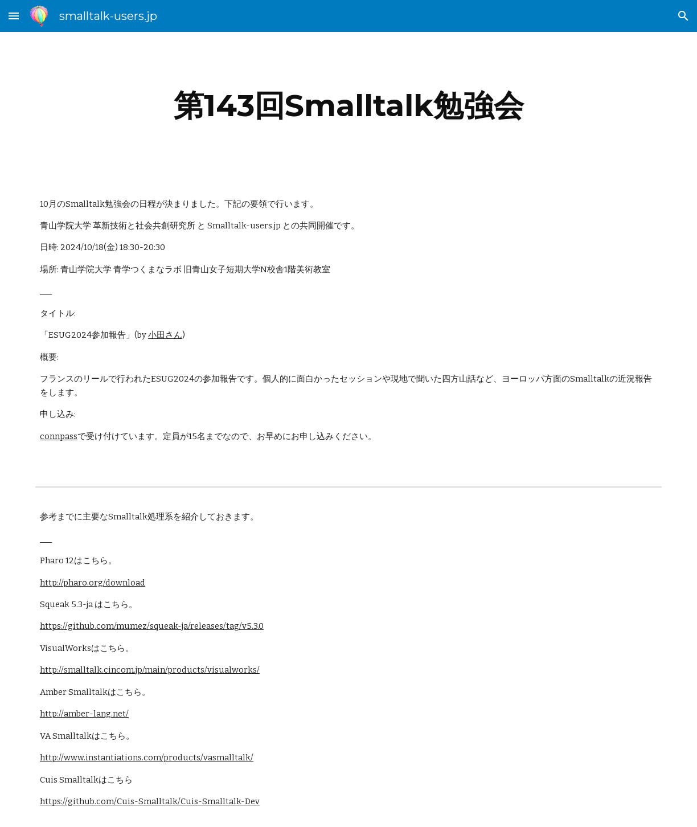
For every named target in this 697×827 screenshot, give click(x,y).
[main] (348, 105)
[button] (13, 15)
